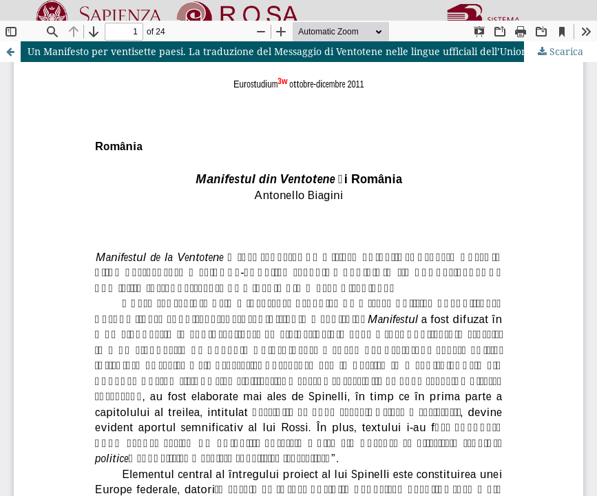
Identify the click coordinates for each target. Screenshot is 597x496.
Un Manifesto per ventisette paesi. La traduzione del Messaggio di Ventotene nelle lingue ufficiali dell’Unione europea (301, 51)
